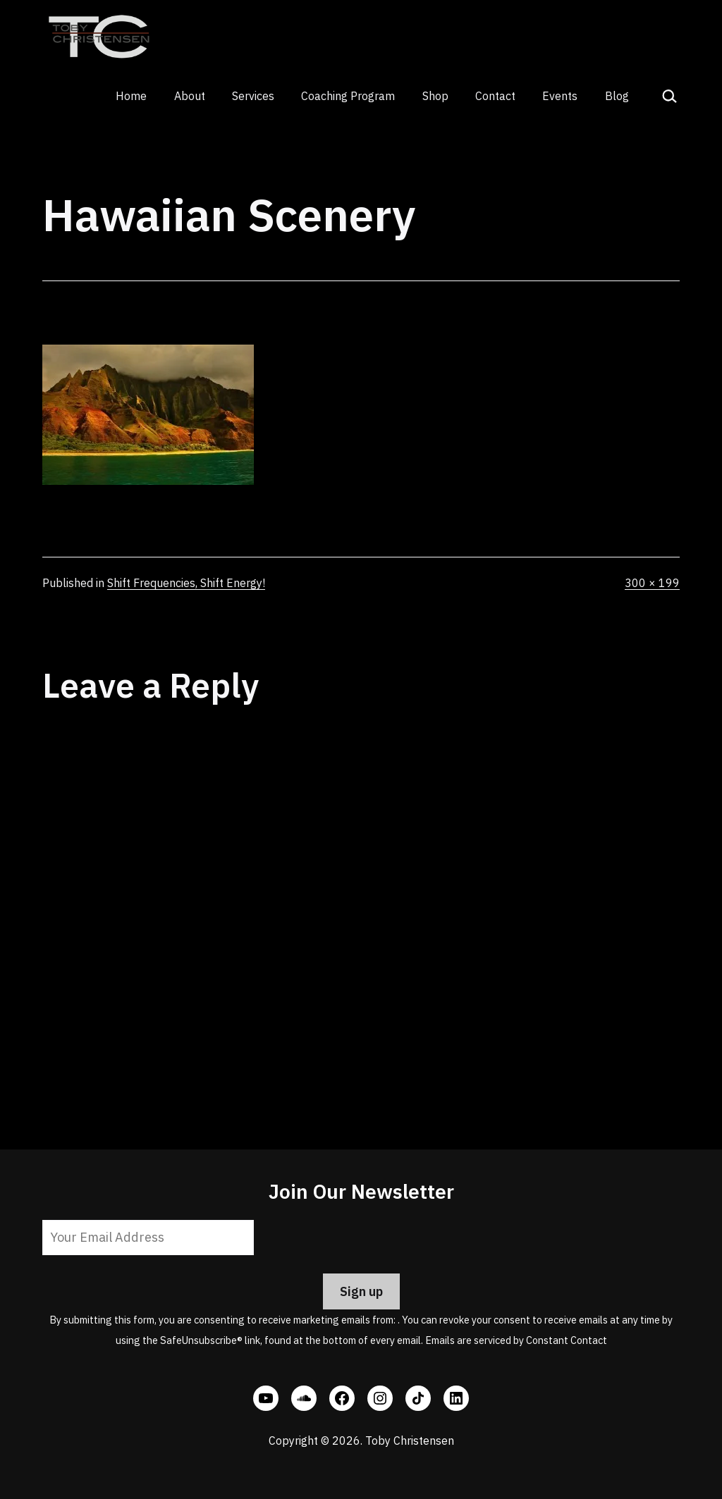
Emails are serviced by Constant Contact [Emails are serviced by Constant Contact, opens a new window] (516, 1340)
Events (559, 96)
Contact (495, 96)
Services (253, 96)
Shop (435, 96)
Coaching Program (348, 96)
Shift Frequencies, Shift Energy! (186, 583)
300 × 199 (652, 583)
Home (131, 96)
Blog (617, 96)
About (189, 96)
